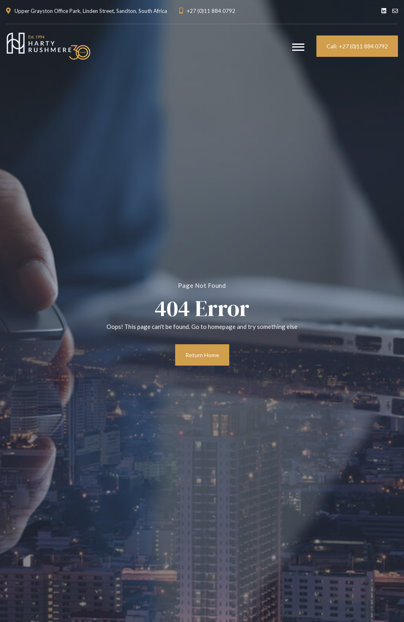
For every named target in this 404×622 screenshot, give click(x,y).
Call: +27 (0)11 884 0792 (357, 46)
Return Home (202, 355)
